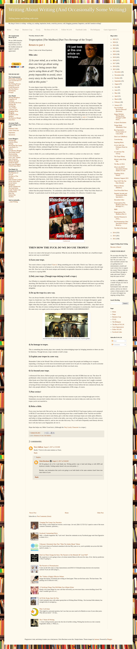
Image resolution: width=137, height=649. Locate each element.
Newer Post (32, 513)
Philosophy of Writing (15, 79)
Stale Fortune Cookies (15, 179)
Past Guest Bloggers (15, 164)
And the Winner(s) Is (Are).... (120, 218)
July (116, 87)
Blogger (109, 639)
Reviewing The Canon (15, 145)
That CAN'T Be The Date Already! (120, 182)
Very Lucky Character (71, 427)
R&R (115, 209)
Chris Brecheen (44, 461)
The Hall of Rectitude (120, 228)
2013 (114, 236)
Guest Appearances (110, 30)
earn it (85, 117)
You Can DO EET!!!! (15, 80)
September (118, 81)
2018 (114, 60)
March (117, 99)
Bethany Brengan (14, 161)
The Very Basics (13, 89)
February (117, 102)
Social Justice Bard (14, 181)
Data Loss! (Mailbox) (120, 136)
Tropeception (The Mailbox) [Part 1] (120, 213)
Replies (38, 457)
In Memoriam (13, 191)
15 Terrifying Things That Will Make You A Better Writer (56, 587)
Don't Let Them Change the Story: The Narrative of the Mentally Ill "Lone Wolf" (63, 555)
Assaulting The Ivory (15, 102)
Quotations (12, 135)
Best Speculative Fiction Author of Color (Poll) (120, 132)
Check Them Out (14, 130)
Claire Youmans (13, 156)
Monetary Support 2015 (121, 178)
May (116, 93)
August (117, 84)
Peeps (17, 30)
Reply (35, 453)
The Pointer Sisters (14, 152)
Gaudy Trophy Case (14, 190)
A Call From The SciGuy (119, 152)
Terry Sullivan (38, 447)
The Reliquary (95, 30)
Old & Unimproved (14, 186)
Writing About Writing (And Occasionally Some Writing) (67, 9)
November (118, 75)
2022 (114, 48)
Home (9, 30)
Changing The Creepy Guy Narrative (50, 522)
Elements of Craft (38, 435)
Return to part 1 (37, 44)
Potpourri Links (13, 128)
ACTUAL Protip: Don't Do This (49, 598)
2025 (114, 39)
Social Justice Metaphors (13, 184)
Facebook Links (81, 30)
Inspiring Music (119, 142)
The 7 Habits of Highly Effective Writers (51, 576)
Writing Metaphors (14, 97)
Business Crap (27, 30)
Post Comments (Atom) (44, 516)
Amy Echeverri (13, 159)
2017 (114, 63)
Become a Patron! (115, 247)
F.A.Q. (38, 30)
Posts (114, 341)
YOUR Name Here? (15, 166)
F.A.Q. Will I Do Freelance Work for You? (120, 147)
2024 (114, 42)
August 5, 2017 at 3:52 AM (52, 447)
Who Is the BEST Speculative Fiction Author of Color (120, 168)
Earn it (54, 265)
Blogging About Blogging (13, 112)
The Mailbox (47, 435)
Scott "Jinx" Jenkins (15, 157)
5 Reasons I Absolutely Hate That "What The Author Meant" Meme (59, 544)
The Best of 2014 (119, 164)
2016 (114, 66)
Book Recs (12, 120)
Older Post (100, 513)
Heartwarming (13, 154)
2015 (114, 69)
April (116, 96)
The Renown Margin (15, 118)
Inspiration (12, 132)
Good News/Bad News (121, 190)
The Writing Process (15, 84)
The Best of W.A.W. (51, 30)
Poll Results (12, 91)
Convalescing (118, 139)
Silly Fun (11, 193)
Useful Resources (14, 87)
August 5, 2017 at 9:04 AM (60, 461)
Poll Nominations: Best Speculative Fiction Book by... (121, 223)
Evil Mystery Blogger (15, 150)
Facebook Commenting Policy (48, 533)
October (117, 78)
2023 (114, 45)
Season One (12, 195)
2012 (114, 238)
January (117, 105)
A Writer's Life (13, 109)
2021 (114, 51)
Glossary (11, 82)
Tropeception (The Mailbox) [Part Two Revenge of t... (121, 204)
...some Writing (13, 202)
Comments (116, 344)
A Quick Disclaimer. (120, 122)
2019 (114, 57)
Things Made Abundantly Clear (120, 126)
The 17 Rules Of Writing (46, 620)
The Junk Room (13, 188)
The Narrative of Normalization (48, 566)
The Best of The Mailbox (13, 115)
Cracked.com (66, 241)
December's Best (119, 200)
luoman (97, 639)
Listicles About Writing (13, 143)
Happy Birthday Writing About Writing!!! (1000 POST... (120, 116)
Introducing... (13, 140)
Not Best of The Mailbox (13, 177)
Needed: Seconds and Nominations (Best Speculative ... (120, 195)
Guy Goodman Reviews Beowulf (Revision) (120, 109)
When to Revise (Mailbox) (119, 186)
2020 (114, 54)
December (118, 72)
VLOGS (11, 197)
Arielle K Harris (13, 162)
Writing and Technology (12, 105)
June (116, 90)
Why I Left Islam (44, 609)
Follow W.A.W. (66, 30)
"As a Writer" (13, 108)
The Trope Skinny (119, 156)
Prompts (11, 92)
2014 (114, 232)
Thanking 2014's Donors (119, 174)
